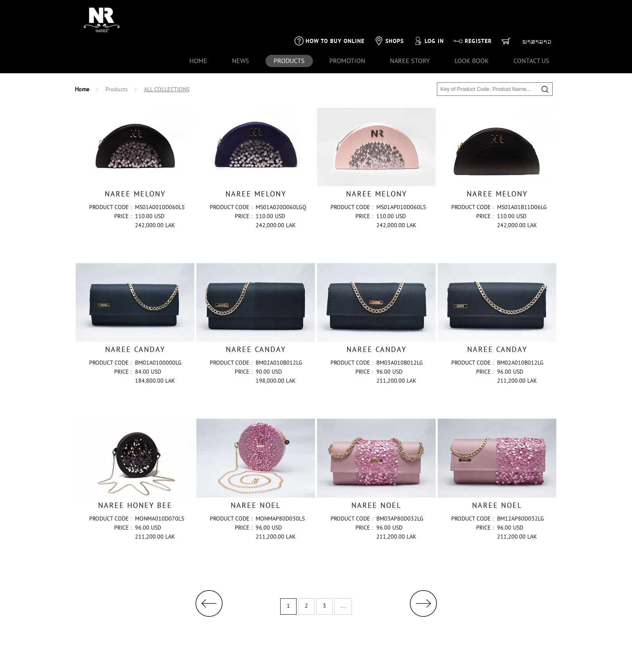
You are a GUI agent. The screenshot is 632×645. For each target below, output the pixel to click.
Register (473, 13)
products (289, 33)
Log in (429, 13)
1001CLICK (542, 636)
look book (471, 33)
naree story (410, 33)
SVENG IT (509, 636)
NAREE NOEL (256, 479)
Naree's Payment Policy (162, 632)
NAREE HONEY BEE (135, 479)
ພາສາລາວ (537, 14)
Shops (389, 13)
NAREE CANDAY (135, 323)
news (240, 33)
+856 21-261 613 (105, 632)
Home (198, 33)
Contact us (531, 33)
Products (117, 62)
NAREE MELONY (135, 167)
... (343, 579)
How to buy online (329, 13)
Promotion (347, 33)
